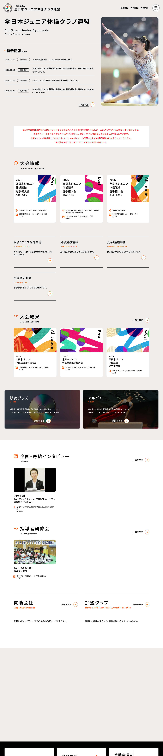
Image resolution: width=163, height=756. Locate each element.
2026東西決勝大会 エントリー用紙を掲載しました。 (52, 59)
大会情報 (134, 8)
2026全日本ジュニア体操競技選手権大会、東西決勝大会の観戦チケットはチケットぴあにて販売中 (63, 91)
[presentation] (148, 752)
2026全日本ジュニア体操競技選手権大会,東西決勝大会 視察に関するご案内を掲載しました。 (62, 70)
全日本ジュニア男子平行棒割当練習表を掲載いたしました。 (55, 80)
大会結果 (144, 8)
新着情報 (124, 8)
